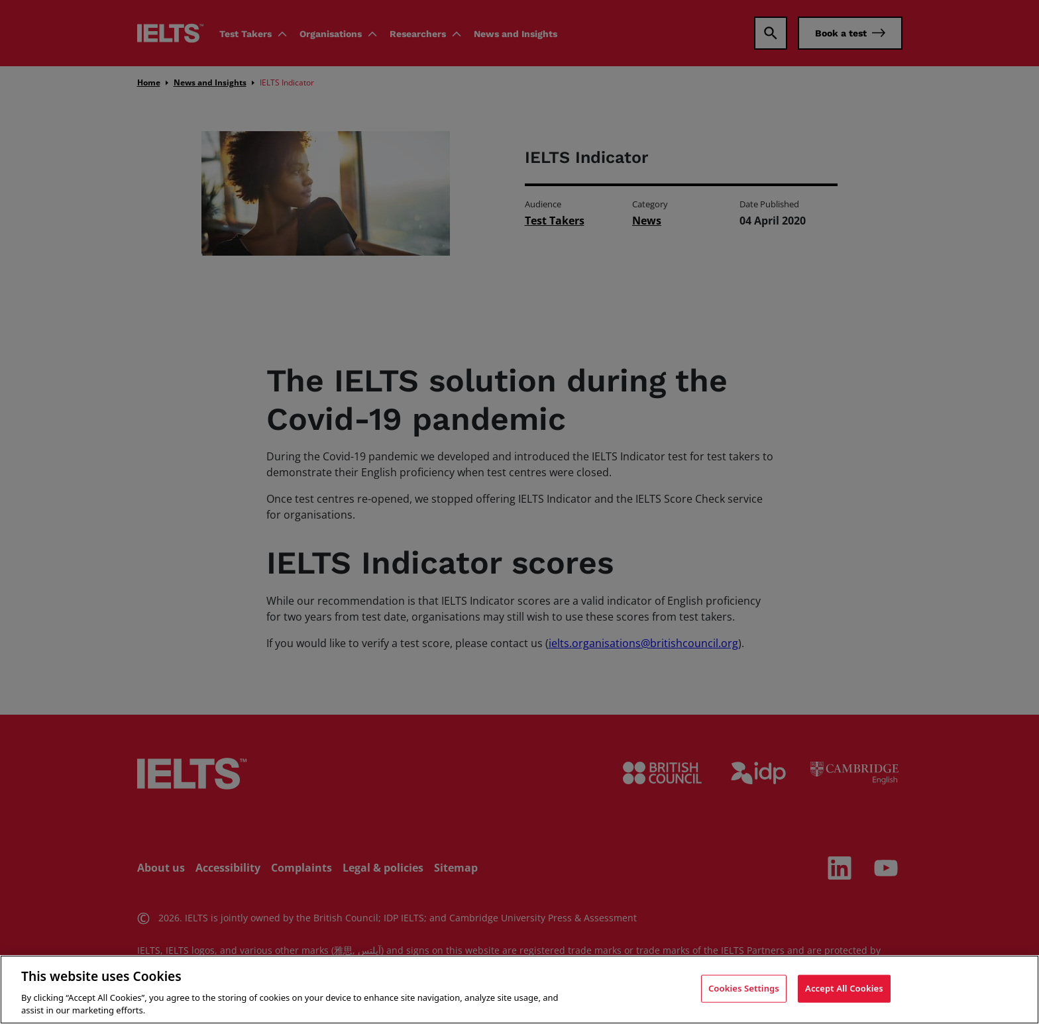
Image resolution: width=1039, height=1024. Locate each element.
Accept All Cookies (844, 990)
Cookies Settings (743, 990)
